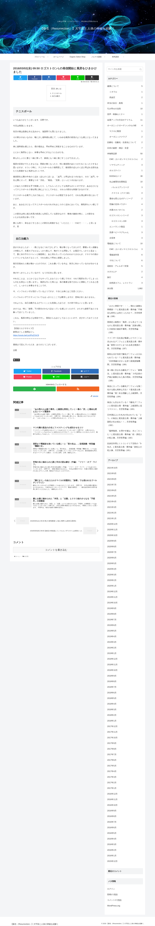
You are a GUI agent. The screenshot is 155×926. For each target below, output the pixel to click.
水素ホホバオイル (126, 210)
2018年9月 (111, 676)
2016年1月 (111, 856)
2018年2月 (111, 715)
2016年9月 (111, 811)
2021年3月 (111, 507)
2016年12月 (112, 794)
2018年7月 (111, 687)
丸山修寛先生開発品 (126, 181)
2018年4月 (111, 704)
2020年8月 (111, 546)
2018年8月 (111, 681)
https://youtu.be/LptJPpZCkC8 (26, 336)
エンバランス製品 (126, 226)
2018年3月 (111, 709)
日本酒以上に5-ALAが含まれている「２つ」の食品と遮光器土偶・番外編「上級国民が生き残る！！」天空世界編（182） (124, 420)
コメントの (114, 900)
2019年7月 (111, 620)
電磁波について (125, 243)
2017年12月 (112, 726)
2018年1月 (111, 721)
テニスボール (57, 94)
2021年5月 (111, 496)
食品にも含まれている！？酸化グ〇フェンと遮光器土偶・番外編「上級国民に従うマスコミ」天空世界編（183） (124, 405)
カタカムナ (125, 271)
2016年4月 (111, 839)
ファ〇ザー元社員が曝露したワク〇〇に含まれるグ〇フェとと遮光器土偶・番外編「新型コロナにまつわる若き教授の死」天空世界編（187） (124, 343)
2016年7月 (111, 822)
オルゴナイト (126, 170)
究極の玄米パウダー (126, 204)
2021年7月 (111, 485)
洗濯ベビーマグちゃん (126, 232)
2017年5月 (111, 766)
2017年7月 (111, 754)
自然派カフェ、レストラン (126, 283)
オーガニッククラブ (126, 136)
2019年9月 (111, 608)
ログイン (111, 889)
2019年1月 (111, 653)
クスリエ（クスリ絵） (127, 193)
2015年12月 (112, 861)
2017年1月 (111, 788)
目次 (53, 89)
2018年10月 (112, 670)
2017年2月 (111, 783)
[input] (125, 69)
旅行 (125, 277)
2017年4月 (111, 771)
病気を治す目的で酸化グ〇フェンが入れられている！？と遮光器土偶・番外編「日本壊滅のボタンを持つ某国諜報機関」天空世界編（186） (124, 359)
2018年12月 (112, 659)
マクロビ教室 (126, 131)
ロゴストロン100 (127, 221)
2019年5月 (111, 631)
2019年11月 (112, 597)
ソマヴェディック (126, 165)
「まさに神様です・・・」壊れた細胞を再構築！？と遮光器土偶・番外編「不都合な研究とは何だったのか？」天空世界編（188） (124, 311)
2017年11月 (112, 732)
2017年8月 (111, 749)
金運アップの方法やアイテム (125, 120)
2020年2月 (111, 580)
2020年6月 (111, 558)
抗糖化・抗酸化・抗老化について (125, 142)
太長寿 (126, 238)
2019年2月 (111, 648)
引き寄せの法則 (125, 108)
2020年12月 (112, 524)
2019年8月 (111, 614)
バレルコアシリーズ (127, 187)
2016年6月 (111, 827)
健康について (125, 86)
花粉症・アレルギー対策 (125, 266)
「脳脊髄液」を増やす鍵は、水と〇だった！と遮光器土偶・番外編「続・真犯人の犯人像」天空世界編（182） (124, 434)
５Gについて (126, 260)
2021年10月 (112, 468)
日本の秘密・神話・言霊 (125, 148)
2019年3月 (111, 642)
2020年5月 (111, 563)
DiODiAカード (126, 176)
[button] (141, 69)
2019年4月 (111, 636)
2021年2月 (111, 513)
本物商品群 (125, 153)
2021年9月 (111, 473)
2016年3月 (111, 844)
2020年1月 (111, 586)
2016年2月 (111, 850)
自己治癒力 (56, 97)
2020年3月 (111, 575)
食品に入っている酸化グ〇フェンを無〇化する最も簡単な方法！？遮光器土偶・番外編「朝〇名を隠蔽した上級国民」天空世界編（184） (124, 391)
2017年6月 (111, 760)
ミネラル (126, 92)
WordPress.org (113, 906)
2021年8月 (111, 479)
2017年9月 (111, 743)
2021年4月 (111, 501)
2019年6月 (111, 625)
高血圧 (126, 97)
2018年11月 (112, 664)
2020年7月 (111, 552)
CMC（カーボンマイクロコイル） (126, 159)
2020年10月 (112, 535)
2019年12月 (112, 591)
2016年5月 (111, 833)
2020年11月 (112, 530)
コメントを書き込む (56, 552)
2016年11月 (112, 799)
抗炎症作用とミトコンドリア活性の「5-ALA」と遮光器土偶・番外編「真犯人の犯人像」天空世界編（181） (124, 447)
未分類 (17, 360)
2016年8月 (111, 816)
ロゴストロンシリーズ (126, 215)
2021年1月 (111, 518)
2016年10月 (112, 805)
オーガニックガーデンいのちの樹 (125, 125)
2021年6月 (111, 490)
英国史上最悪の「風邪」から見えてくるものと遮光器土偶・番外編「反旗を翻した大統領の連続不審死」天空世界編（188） (124, 327)
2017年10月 (112, 738)
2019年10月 (112, 603)
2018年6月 (111, 693)
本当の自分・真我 (125, 103)
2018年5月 (111, 698)
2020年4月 (111, 569)
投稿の (112, 894)
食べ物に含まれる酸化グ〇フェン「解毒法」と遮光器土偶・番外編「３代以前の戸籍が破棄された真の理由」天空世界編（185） (124, 375)
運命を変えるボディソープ (126, 198)
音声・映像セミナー (125, 114)
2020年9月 (111, 541)
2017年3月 (111, 777)
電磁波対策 (126, 254)
